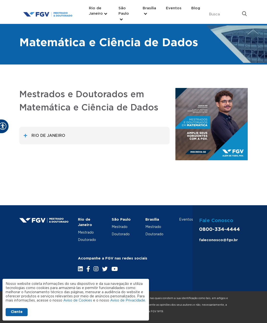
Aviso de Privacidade (127, 300)
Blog (195, 8)
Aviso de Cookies (77, 300)
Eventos (174, 8)
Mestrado (86, 232)
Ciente (16, 312)
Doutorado (87, 240)
